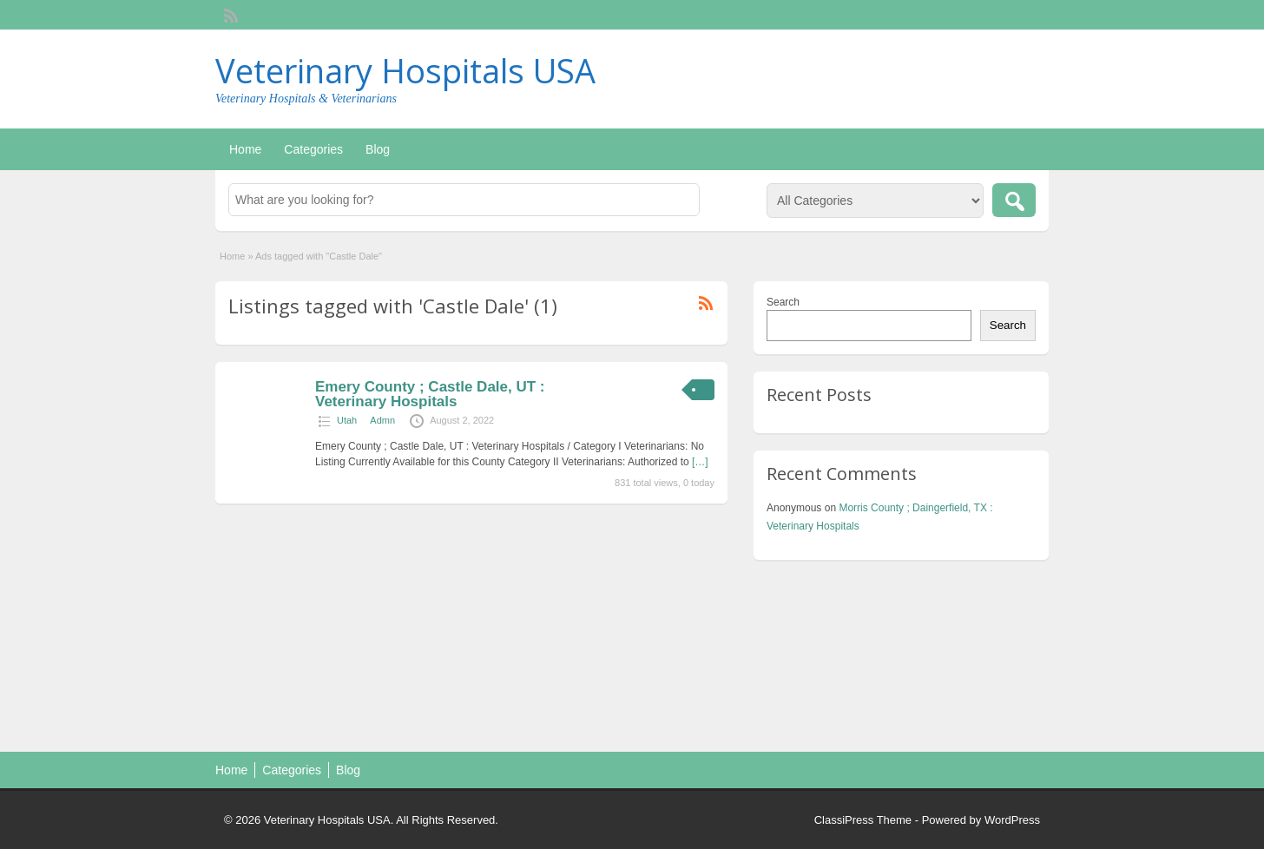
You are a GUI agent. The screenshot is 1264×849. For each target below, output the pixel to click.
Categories (313, 149)
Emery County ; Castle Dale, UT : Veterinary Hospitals (430, 394)
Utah (347, 420)
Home (245, 149)
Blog (377, 149)
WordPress (1012, 819)
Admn (382, 420)
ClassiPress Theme (863, 819)
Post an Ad (973, 149)
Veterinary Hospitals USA (405, 70)
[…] (700, 462)
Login (1027, 15)
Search (783, 302)
